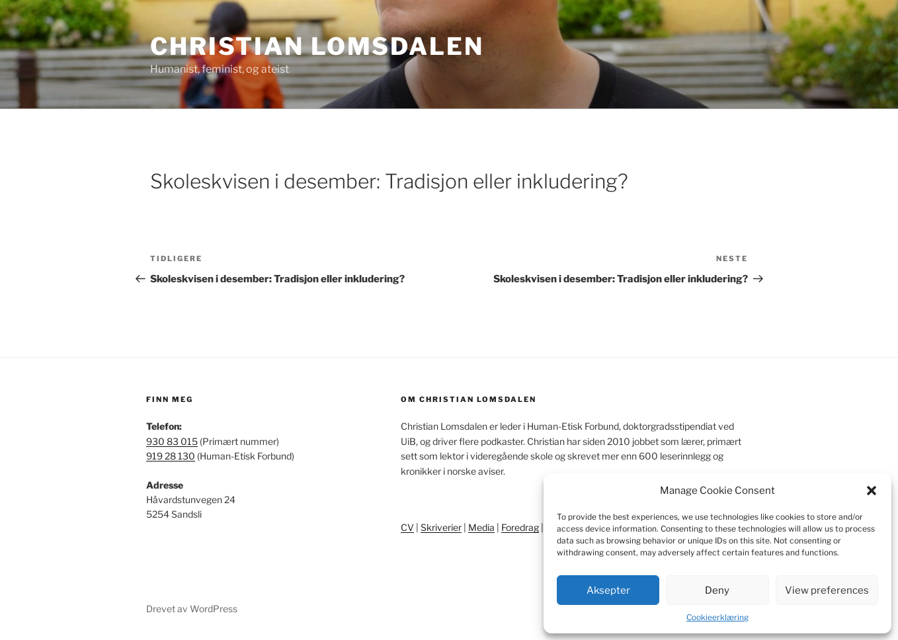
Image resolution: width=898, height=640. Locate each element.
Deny (717, 590)
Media (481, 527)
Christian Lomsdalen (317, 46)
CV (407, 527)
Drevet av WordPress (191, 608)
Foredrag (520, 527)
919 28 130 (170, 455)
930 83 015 (172, 441)
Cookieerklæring (717, 617)
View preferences (827, 590)
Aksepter (608, 590)
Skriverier (441, 527)
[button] (871, 490)
